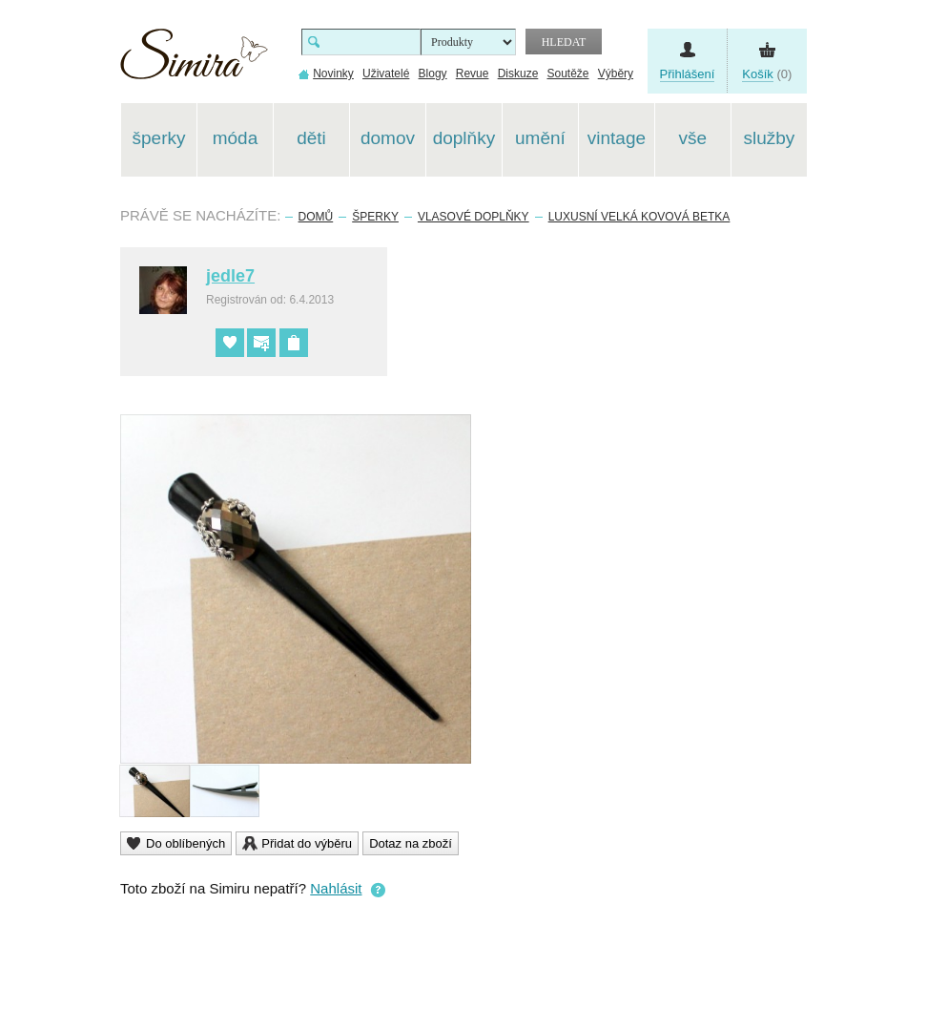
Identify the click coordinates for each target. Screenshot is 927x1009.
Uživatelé (385, 73)
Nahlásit (335, 888)
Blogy (433, 73)
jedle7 (230, 275)
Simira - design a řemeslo (194, 61)
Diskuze (518, 73)
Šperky (375, 216)
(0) (767, 74)
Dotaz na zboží (410, 843)
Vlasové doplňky (473, 216)
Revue (472, 73)
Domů (316, 216)
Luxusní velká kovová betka (639, 216)
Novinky (333, 73)
